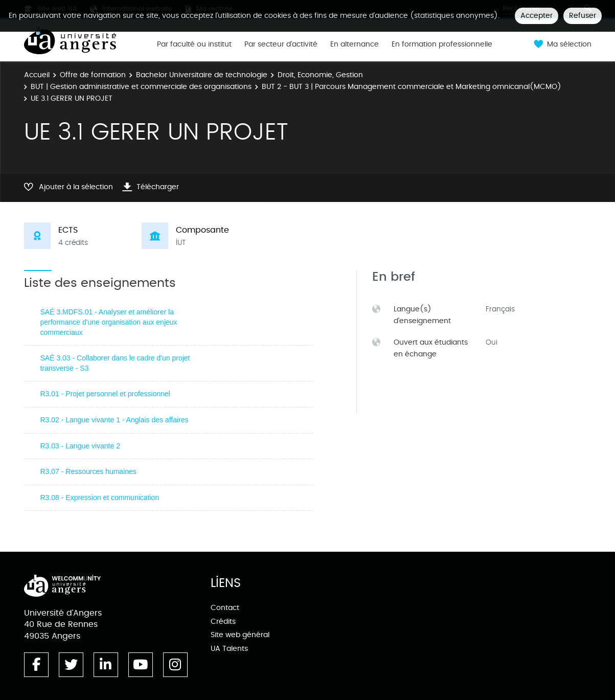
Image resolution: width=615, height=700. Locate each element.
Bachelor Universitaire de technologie (201, 75)
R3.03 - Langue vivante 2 (80, 446)
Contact (225, 607)
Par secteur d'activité (280, 44)
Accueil (37, 75)
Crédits (223, 621)
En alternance (354, 44)
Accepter (536, 15)
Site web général (240, 634)
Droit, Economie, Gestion (320, 75)
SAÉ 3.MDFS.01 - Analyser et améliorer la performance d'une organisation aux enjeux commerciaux (108, 322)
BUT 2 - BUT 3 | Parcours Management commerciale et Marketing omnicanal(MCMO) (411, 86)
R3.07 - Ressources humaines (88, 471)
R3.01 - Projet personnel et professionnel (105, 394)
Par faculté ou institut (194, 44)
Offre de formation (93, 75)
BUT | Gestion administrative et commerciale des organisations (141, 86)
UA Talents (229, 648)
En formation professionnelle (442, 44)
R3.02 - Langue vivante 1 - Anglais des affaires (114, 420)
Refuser (582, 15)
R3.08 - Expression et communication (100, 497)
